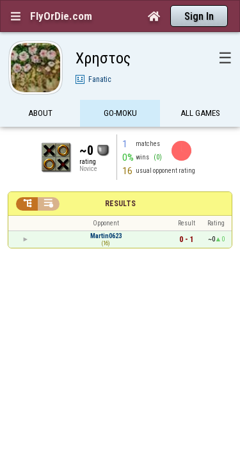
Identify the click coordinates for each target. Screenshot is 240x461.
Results (120, 181)
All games (200, 91)
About (40, 91)
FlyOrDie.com (61, 16)
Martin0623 (106, 213)
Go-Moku (120, 91)
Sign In (199, 16)
